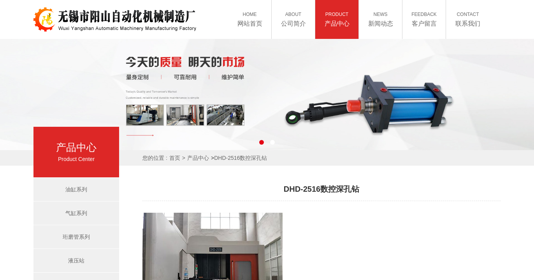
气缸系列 (76, 213)
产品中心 (198, 158)
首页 (174, 158)
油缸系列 (76, 189)
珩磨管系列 (76, 237)
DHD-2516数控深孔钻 (240, 158)
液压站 (76, 260)
